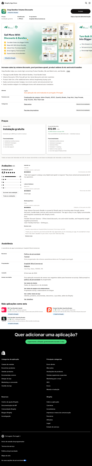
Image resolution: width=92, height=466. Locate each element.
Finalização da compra (32, 97)
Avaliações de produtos (55, 371)
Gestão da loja (7, 386)
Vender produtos (7, 371)
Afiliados (50, 420)
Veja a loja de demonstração (80, 16)
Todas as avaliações (9, 196)
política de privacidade (32, 280)
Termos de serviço (8, 446)
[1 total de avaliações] (20, 188)
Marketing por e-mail (54, 379)
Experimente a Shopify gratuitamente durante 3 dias (46, 342)
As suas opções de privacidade (12, 460)
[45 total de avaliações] (20, 176)
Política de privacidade (32, 254)
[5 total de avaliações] (20, 179)
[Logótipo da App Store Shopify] (9, 3)
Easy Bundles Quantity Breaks (16, 317)
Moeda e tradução (53, 389)
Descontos (27, 104)
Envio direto (51, 364)
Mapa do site (6, 456)
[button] (23, 311)
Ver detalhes (28, 299)
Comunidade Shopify (9, 409)
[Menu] (89, 3)
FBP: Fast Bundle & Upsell (15, 308)
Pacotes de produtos (31, 110)
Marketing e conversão (9, 382)
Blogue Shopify (7, 413)
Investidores (51, 409)
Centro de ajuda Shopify (10, 402)
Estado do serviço (53, 427)
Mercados (50, 368)
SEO (48, 382)
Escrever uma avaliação (10, 192)
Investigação (6, 416)
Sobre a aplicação (53, 402)
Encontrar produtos (8, 368)
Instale (80, 11)
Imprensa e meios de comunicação (59, 413)
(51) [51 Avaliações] (22, 18)
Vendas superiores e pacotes (57, 375)
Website (27, 266)
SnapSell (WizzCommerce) (37, 18)
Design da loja (6, 379)
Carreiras (50, 405)
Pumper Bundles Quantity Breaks (62, 308)
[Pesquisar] (86, 3)
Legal (48, 423)
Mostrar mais (27, 226)
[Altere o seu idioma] (13, 436)
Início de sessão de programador (13, 441)
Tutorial (26, 257)
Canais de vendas (8, 364)
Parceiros (50, 416)
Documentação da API (9, 405)
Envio (48, 386)
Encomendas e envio (9, 375)
